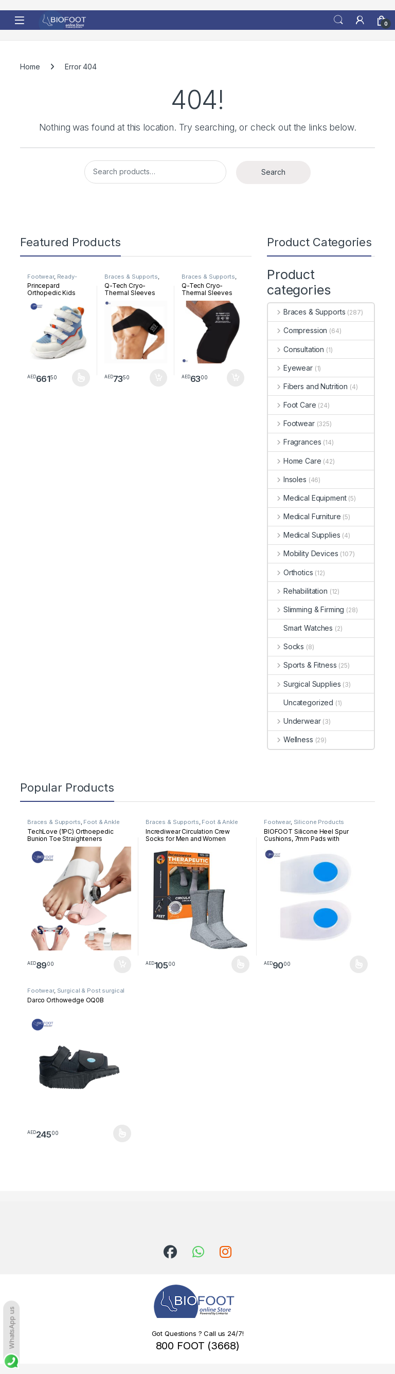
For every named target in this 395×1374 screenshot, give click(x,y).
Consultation (296, 349)
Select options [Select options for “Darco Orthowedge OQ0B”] (122, 1133)
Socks (286, 646)
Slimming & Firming (306, 609)
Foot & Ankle (101, 822)
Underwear (294, 721)
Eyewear (290, 367)
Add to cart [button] (158, 378)
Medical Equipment (307, 497)
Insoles (287, 479)
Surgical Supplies (304, 684)
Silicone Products (319, 822)
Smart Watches (300, 628)
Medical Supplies (304, 534)
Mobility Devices (303, 553)
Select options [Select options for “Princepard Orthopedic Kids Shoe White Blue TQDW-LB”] (81, 378)
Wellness (290, 739)
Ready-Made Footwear (52, 279)
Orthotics (290, 572)
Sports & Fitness (302, 665)
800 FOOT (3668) (198, 1346)
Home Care (294, 460)
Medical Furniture (304, 516)
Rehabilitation (298, 591)
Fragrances (294, 441)
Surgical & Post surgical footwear (75, 993)
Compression (297, 330)
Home (30, 66)
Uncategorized (300, 702)
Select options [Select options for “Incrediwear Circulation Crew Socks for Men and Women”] (240, 964)
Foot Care (292, 404)
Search (338, 20)
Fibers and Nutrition (308, 386)
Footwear (40, 276)
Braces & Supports (131, 276)
